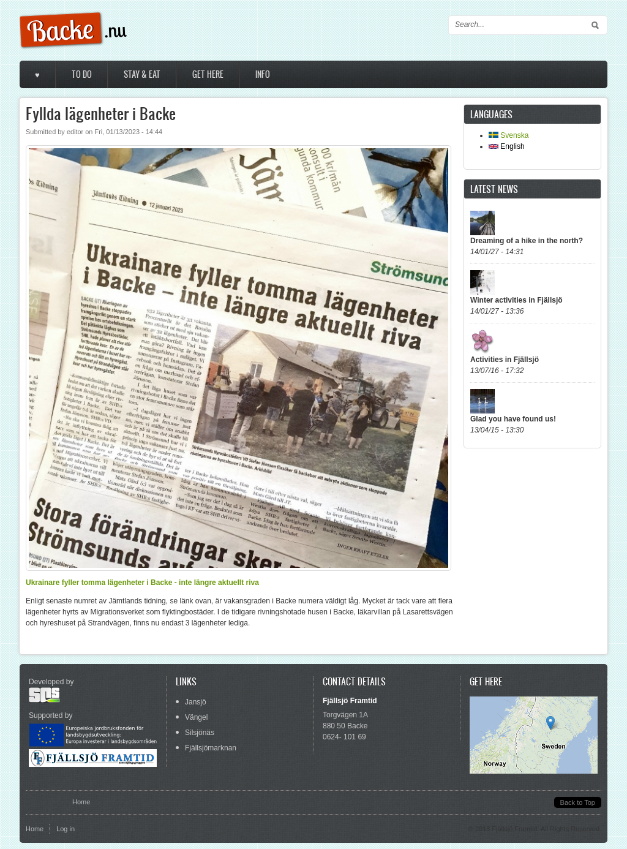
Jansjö (195, 702)
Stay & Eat (142, 74)
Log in (65, 828)
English (507, 146)
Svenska (508, 135)
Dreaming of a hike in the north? (526, 240)
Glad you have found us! (513, 419)
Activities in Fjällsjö (504, 359)
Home (81, 802)
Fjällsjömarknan (210, 748)
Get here (207, 74)
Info (262, 74)
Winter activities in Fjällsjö (516, 300)
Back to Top (577, 802)
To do (82, 74)
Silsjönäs (199, 732)
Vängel (196, 717)
